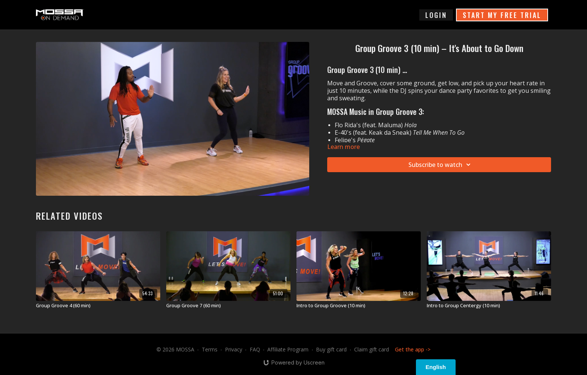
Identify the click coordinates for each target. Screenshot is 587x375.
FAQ (255, 349)
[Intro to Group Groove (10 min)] (358, 306)
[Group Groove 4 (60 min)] (98, 306)
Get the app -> (413, 349)
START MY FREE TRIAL (502, 15)
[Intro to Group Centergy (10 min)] (489, 306)
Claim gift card (371, 349)
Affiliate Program (287, 349)
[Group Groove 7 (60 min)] (228, 306)
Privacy (233, 349)
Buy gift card (331, 349)
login (436, 15)
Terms (210, 349)
